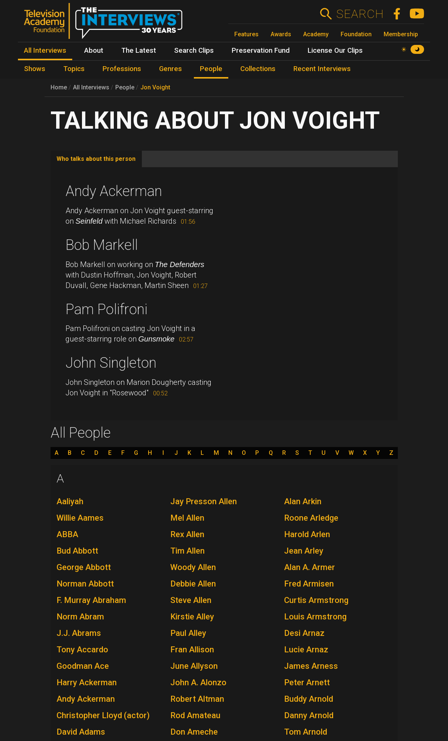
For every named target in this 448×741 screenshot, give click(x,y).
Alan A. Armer (309, 567)
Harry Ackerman (87, 682)
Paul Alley (188, 633)
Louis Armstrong (315, 616)
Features (246, 34)
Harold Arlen (307, 534)
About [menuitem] (93, 50)
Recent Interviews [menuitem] (322, 69)
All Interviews (91, 87)
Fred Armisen (309, 583)
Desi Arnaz (304, 633)
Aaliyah (70, 501)
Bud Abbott (77, 550)
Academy (316, 34)
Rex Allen (187, 534)
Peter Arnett (307, 682)
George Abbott (84, 567)
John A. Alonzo (198, 682)
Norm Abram (80, 616)
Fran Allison (192, 649)
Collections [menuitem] (257, 69)
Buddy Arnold (308, 699)
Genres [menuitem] (170, 69)
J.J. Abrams (79, 633)
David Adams (81, 732)
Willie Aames (80, 518)
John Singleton (110, 363)
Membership (401, 34)
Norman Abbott (85, 583)
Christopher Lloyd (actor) (103, 715)
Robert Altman (197, 699)
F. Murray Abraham (91, 600)
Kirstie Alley (192, 616)
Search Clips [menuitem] (194, 50)
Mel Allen (187, 518)
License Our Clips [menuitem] (335, 50)
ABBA (67, 534)
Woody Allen (193, 567)
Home (59, 87)
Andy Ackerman (113, 191)
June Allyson (194, 666)
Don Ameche (194, 732)
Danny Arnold (308, 715)
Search (360, 14)
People (124, 87)
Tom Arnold (305, 732)
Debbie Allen (193, 583)
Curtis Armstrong (316, 600)
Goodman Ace (83, 666)
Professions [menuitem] (122, 69)
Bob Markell (101, 245)
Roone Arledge (311, 518)
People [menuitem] (211, 69)
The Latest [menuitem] (138, 50)
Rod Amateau (195, 715)
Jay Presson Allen (203, 501)
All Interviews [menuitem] (45, 50)
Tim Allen (187, 550)
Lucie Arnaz (306, 649)
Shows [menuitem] (34, 69)
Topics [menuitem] (74, 69)
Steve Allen (190, 600)
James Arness (311, 666)
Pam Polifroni (106, 309)
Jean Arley (303, 550)
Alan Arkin (302, 501)
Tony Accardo (82, 649)
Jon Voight (155, 87)
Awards (281, 34)
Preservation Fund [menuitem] (261, 50)
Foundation (356, 34)
